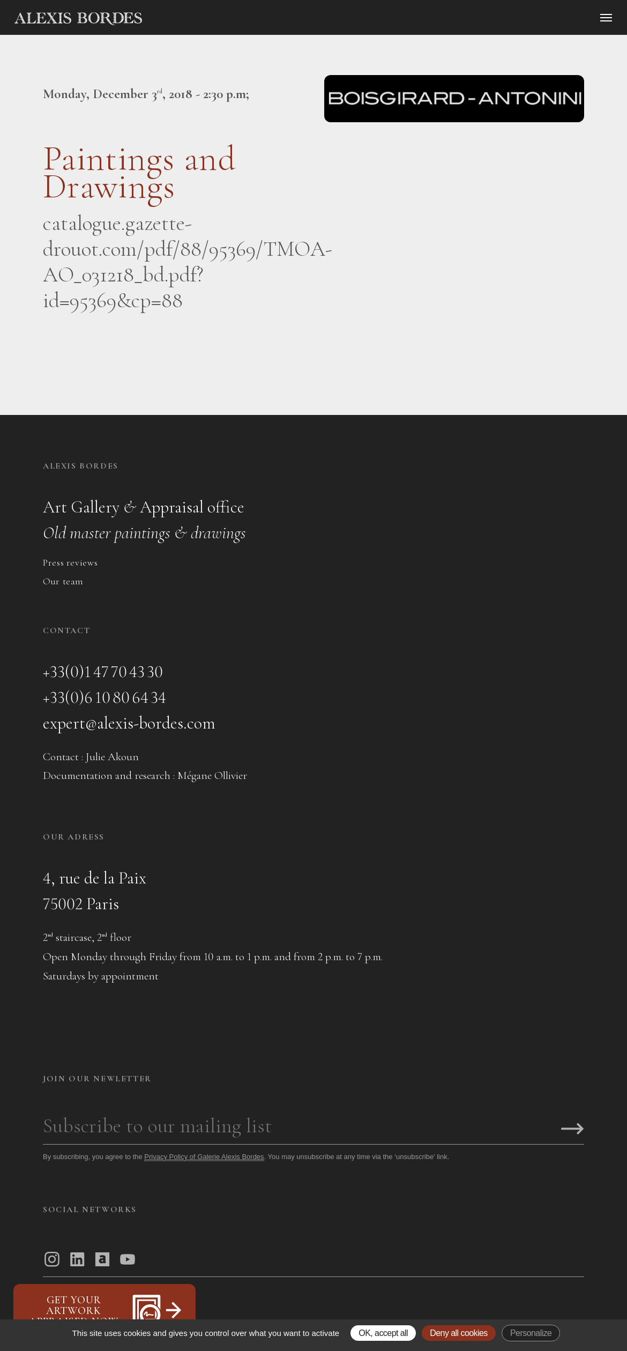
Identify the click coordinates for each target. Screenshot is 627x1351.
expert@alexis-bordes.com (129, 722)
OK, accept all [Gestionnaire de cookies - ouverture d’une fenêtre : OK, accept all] (383, 1333)
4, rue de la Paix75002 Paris (94, 890)
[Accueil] (169, 19)
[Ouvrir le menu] (606, 18)
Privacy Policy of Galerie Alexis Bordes (204, 1157)
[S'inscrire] (572, 1129)
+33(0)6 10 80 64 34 (104, 697)
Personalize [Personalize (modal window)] (530, 1333)
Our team (63, 581)
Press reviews (70, 562)
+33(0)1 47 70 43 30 (103, 671)
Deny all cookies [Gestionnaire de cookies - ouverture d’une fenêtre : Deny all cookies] (459, 1333)
